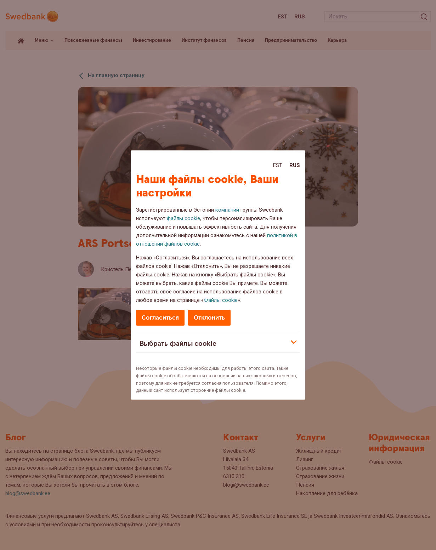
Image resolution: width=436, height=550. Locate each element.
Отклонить (209, 318)
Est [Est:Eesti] (277, 165)
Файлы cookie (221, 300)
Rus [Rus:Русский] (294, 165)
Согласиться (160, 318)
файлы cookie (183, 218)
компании (227, 210)
